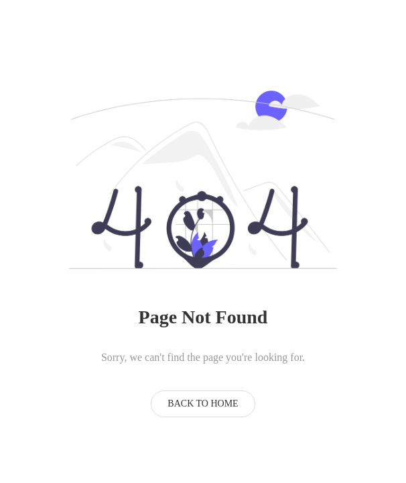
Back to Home (202, 403)
